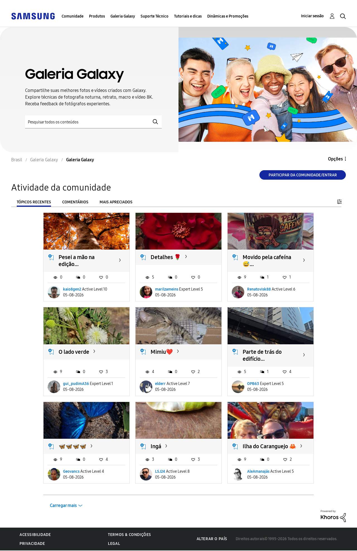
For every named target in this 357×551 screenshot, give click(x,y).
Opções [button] (335, 159)
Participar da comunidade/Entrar (303, 175)
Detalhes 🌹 (166, 257)
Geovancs (71, 471)
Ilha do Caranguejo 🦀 (269, 446)
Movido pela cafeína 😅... (267, 260)
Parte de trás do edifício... (262, 355)
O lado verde (74, 351)
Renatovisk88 (259, 289)
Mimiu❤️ (162, 351)
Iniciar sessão (312, 16)
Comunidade (72, 16)
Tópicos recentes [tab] (34, 202)
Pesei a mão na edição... (77, 260)
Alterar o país (212, 539)
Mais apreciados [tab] (116, 202)
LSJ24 (160, 471)
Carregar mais (63, 505)
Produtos (97, 16)
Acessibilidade (35, 534)
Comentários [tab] (75, 202)
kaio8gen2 (72, 289)
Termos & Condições (129, 534)
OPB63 (253, 383)
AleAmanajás (258, 471)
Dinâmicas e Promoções (227, 16)
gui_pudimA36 (76, 383)
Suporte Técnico (154, 16)
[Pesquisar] (93, 121)
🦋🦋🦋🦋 (72, 446)
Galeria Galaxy (122, 16)
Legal (114, 543)
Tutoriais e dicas (188, 16)
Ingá (156, 446)
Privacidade (32, 543)
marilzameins (166, 289)
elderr (160, 383)
